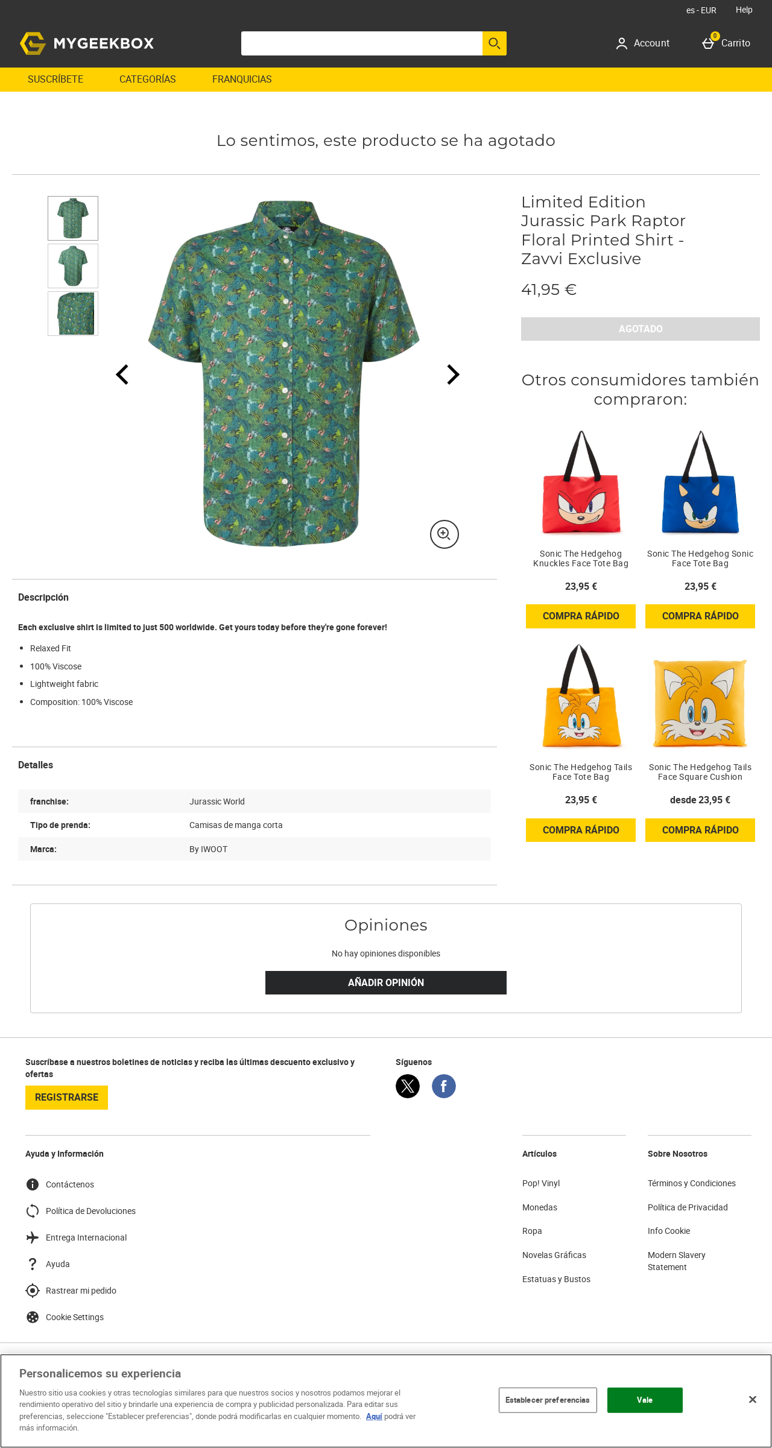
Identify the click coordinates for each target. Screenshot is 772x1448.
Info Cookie (669, 1230)
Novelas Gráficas (554, 1254)
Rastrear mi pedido (70, 1290)
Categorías (147, 79)
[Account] (647, 43)
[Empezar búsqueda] (494, 43)
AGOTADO (641, 328)
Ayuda (47, 1264)
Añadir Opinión (386, 982)
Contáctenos (59, 1184)
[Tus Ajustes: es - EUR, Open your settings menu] (694, 9)
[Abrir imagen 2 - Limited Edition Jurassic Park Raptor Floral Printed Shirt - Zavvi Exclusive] (73, 266)
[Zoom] (444, 534)
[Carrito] (728, 43)
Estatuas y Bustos (556, 1279)
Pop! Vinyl (541, 1183)
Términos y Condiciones (692, 1183)
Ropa (532, 1230)
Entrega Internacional (76, 1237)
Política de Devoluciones (80, 1211)
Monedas (539, 1207)
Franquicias (242, 79)
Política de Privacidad (688, 1207)
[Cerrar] (752, 1399)
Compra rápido (589, 618)
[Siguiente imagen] (445, 374)
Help (744, 9)
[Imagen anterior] (122, 374)
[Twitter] (408, 1095)
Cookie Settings (64, 1317)
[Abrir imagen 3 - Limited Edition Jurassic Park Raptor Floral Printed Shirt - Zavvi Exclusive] (73, 313)
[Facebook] (444, 1095)
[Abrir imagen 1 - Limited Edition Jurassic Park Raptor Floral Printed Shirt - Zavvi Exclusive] (73, 218)
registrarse (66, 1097)
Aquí (374, 1416)
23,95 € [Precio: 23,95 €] (581, 586)
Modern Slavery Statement (677, 1261)
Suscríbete (55, 79)
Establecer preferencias (547, 1399)
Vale (645, 1399)
